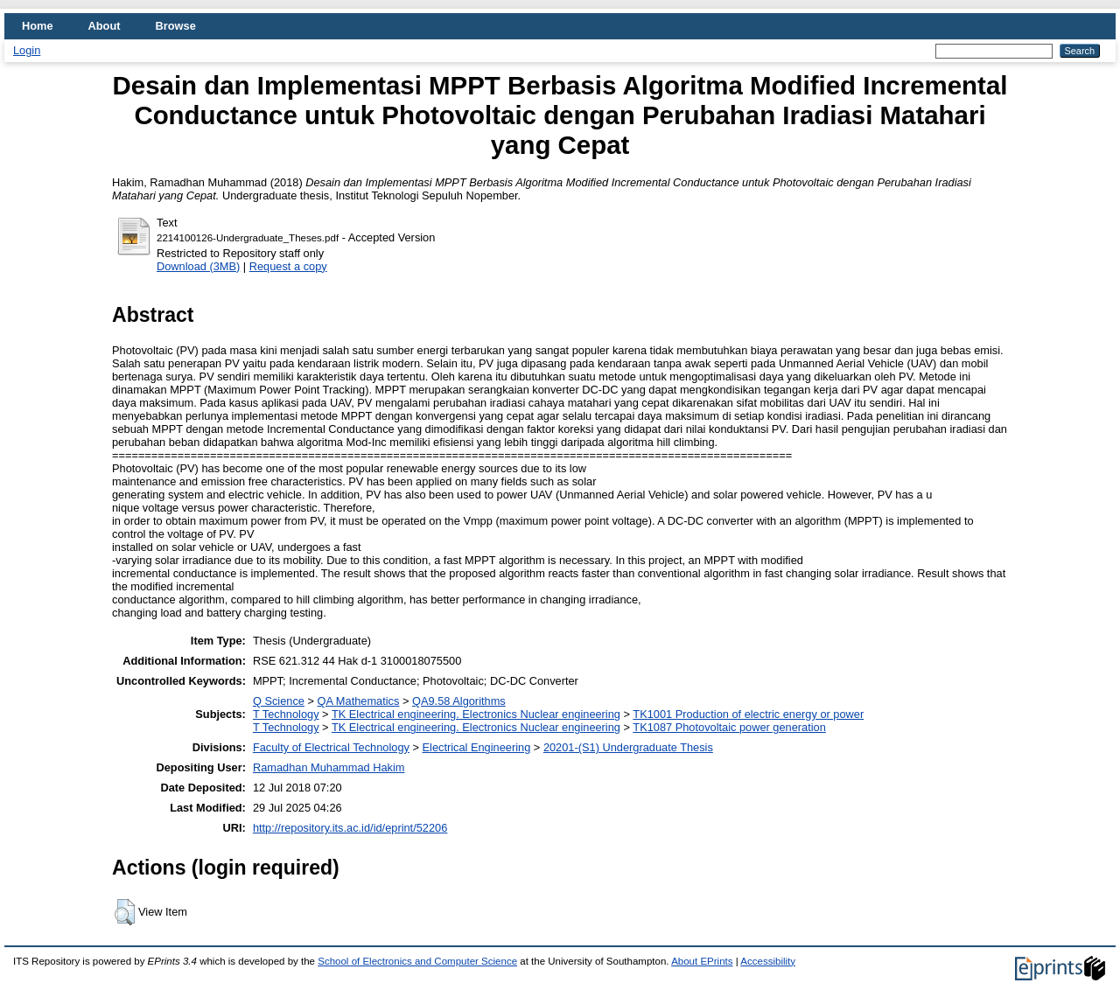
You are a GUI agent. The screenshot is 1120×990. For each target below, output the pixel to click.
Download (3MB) (198, 266)
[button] (125, 912)
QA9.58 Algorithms (459, 701)
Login (26, 50)
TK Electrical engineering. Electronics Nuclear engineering (476, 714)
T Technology (286, 714)
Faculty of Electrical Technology (331, 747)
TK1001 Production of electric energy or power (748, 714)
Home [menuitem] (37, 25)
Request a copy (288, 266)
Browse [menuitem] (176, 25)
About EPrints (701, 961)
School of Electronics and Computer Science (417, 961)
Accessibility (767, 961)
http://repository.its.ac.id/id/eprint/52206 (350, 827)
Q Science (278, 701)
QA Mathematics (359, 701)
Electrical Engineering (477, 747)
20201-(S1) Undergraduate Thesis (628, 747)
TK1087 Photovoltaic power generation (729, 727)
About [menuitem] (104, 25)
